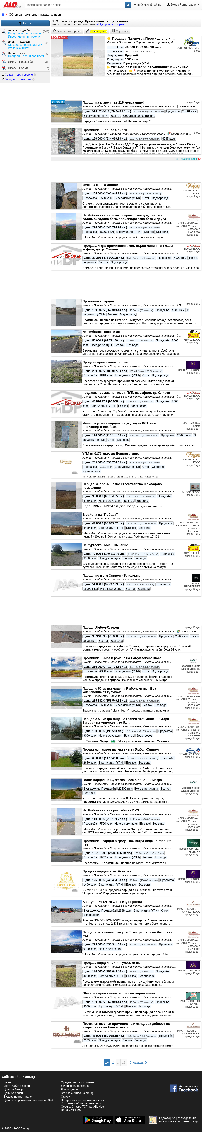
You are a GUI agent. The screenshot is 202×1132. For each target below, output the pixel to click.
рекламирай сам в (188, 159)
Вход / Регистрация (183, 5)
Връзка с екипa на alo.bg (77, 1093)
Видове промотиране (18, 1096)
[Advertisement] (126, 171)
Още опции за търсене (111, 24)
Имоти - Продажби (17, 62)
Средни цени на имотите (77, 1082)
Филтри (25, 23)
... (118, 1062)
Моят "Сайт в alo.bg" (17, 1085)
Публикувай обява (147, 4)
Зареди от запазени (16, 79)
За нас (8, 1082)
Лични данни (69, 1089)
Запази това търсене (17, 74)
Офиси (65, 1096)
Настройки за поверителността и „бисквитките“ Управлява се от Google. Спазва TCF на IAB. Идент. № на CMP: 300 (84, 1105)
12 (123, 1062)
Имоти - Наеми (15, 68)
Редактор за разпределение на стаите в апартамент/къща (173, 1120)
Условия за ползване (75, 1085)
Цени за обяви (13, 1093)
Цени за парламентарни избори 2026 (28, 1100)
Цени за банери (14, 1089)
